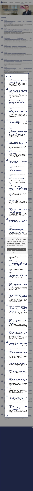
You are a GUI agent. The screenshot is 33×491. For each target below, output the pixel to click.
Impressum (24, 252)
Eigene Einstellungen (10, 250)
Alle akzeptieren (23, 250)
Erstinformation (14, 252)
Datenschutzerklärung (20, 252)
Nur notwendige (17, 250)
